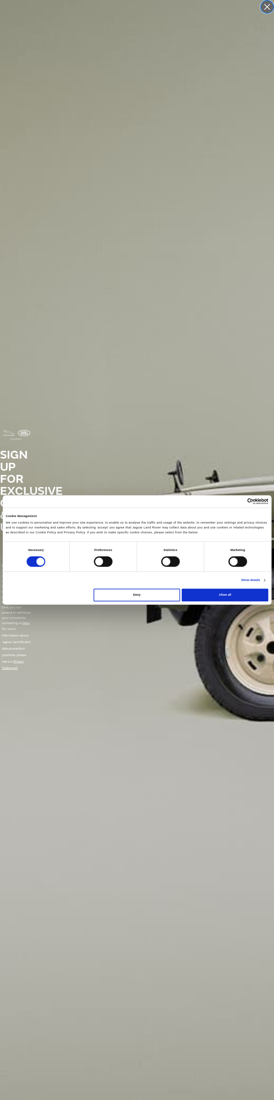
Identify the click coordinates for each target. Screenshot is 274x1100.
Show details (250, 580)
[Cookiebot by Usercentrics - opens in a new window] (239, 501)
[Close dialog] (267, 7)
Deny (136, 595)
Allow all (225, 595)
